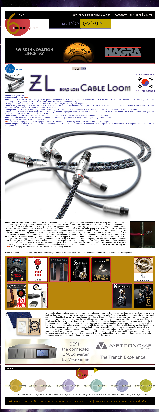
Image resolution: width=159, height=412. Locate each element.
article (7, 247)
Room (7, 122)
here (27, 98)
